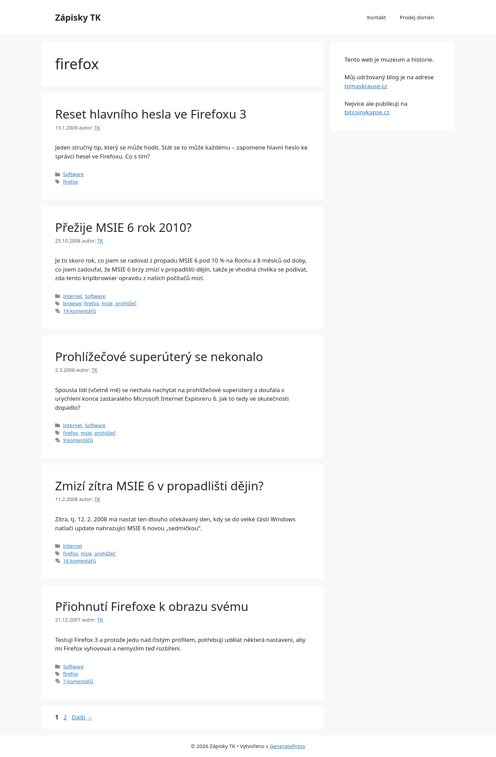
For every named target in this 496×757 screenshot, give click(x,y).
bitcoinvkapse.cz (366, 112)
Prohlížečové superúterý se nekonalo (159, 356)
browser (72, 303)
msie (107, 303)
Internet (72, 296)
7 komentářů (78, 681)
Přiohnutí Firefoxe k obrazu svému (151, 606)
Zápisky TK (78, 17)
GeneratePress (287, 746)
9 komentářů (78, 440)
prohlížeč (126, 303)
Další (82, 717)
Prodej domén (417, 17)
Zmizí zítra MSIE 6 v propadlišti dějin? (159, 486)
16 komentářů (79, 560)
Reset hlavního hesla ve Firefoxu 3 (150, 114)
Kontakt (376, 17)
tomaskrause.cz (365, 86)
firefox (70, 181)
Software (73, 174)
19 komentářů (79, 311)
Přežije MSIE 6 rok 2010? (123, 227)
